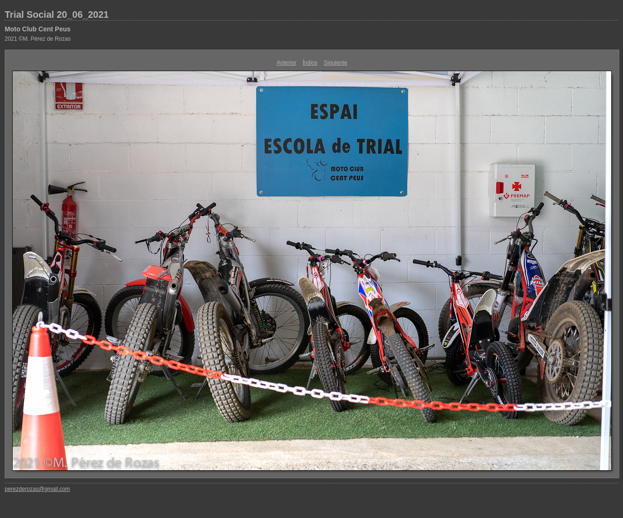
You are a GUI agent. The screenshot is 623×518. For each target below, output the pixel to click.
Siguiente (335, 62)
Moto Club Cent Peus (38, 29)
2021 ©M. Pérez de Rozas (38, 39)
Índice (310, 62)
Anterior (287, 62)
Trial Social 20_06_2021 (57, 14)
